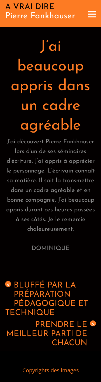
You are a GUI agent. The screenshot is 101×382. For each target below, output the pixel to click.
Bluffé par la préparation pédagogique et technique (46, 299)
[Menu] (92, 13)
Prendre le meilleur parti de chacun (51, 333)
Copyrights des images (50, 370)
